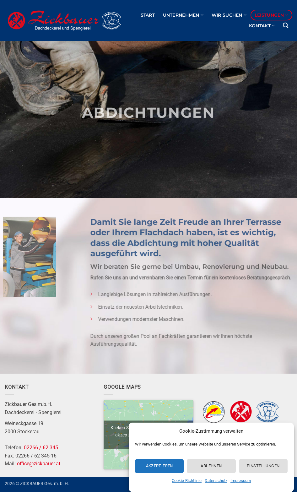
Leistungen (271, 15)
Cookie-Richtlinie (187, 481)
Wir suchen (229, 15)
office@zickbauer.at (38, 464)
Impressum (240, 481)
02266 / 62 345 (41, 448)
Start (148, 15)
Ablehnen (211, 466)
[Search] (285, 26)
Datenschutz (216, 481)
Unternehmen (183, 15)
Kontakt (262, 26)
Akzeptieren (159, 466)
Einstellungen (263, 466)
